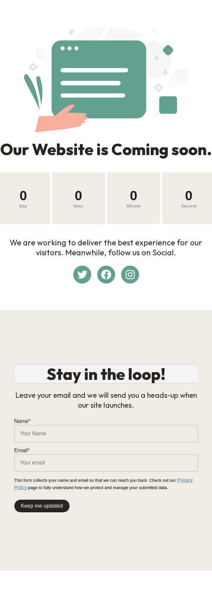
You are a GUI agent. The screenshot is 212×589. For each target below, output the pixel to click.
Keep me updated (42, 504)
